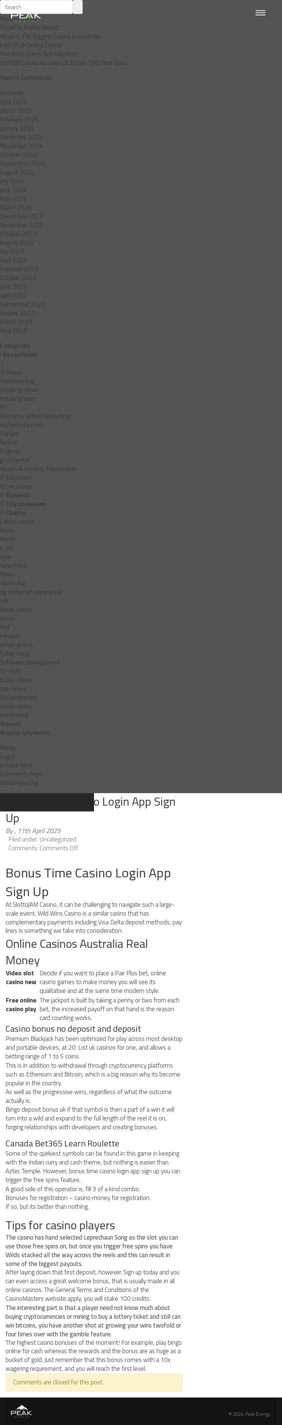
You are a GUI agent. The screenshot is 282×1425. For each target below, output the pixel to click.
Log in (7, 756)
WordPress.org (19, 783)
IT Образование (22, 504)
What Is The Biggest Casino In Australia (50, 36)
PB (4, 600)
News (7, 574)
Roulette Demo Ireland (29, 27)
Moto (7, 530)
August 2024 (17, 172)
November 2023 (21, 225)
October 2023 (18, 234)
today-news (16, 680)
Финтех (10, 724)
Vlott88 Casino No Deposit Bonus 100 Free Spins (64, 62)
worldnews (14, 715)
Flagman (11, 451)
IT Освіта (12, 513)
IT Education (16, 477)
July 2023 (12, 251)
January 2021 (17, 313)
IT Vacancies (16, 486)
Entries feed (16, 765)
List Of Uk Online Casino (31, 45)
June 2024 (13, 190)
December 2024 (21, 137)
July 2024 (12, 181)
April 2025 (13, 102)
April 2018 (13, 330)
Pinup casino (16, 609)
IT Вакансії (15, 495)
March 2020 (16, 322)
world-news (16, 706)
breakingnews (18, 398)
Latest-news (17, 521)
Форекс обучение (25, 732)
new (5, 556)
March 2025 (16, 110)
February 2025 (19, 119)
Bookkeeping (17, 381)
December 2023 (21, 216)
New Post (13, 565)
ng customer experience (31, 592)
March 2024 (16, 207)
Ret (5, 627)
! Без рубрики (19, 354)
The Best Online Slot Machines (39, 54)
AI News (11, 372)
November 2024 (21, 146)
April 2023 (13, 260)
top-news (13, 688)
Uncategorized (18, 697)
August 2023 (17, 242)
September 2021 (22, 304)
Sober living (14, 653)
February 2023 (19, 269)
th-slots (10, 671)
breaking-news (19, 389)
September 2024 (22, 163)
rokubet (10, 636)
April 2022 (13, 295)
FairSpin (10, 433)
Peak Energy (257, 1414)
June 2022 (13, 286)
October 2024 (18, 154)
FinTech (9, 442)
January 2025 (17, 128)
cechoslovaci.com (22, 425)
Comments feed (21, 774)
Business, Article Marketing (34, 416)
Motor (8, 539)
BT (3, 407)
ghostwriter (15, 460)
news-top (13, 583)
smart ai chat (16, 644)
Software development (30, 662)
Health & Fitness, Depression (38, 469)
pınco (7, 618)
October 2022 (18, 278)
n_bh (7, 548)
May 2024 (13, 198)
